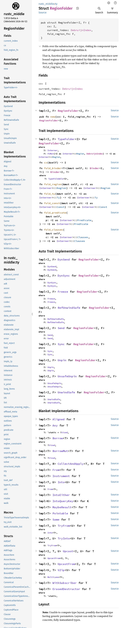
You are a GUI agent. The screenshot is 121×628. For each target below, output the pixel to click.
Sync (61, 344)
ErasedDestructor (66, 589)
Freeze (63, 291)
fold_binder (52, 168)
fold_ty (49, 193)
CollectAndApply (71, 464)
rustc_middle (46, 3)
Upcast (68, 551)
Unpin (62, 360)
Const (61, 206)
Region (80, 153)
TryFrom (64, 525)
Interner (52, 150)
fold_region (52, 184)
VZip (61, 570)
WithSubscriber (64, 583)
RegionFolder (68, 111)
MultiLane (53, 577)
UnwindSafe (66, 392)
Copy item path (77, 8)
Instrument (61, 476)
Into (61, 482)
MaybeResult (62, 507)
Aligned (58, 419)
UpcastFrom (53, 558)
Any (55, 425)
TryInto (64, 538)
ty (56, 3)
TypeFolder (66, 139)
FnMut (50, 153)
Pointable (60, 513)
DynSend (64, 259)
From (55, 470)
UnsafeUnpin (67, 376)
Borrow (57, 438)
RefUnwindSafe (69, 308)
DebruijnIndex (81, 30)
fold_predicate (55, 212)
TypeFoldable (55, 178)
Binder (94, 168)
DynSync (64, 275)
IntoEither (61, 495)
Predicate (84, 220)
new (52, 116)
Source (42, 12)
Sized (64, 432)
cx (45, 162)
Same (55, 519)
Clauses (82, 237)
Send (61, 328)
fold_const (52, 203)
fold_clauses (53, 229)
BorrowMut (60, 451)
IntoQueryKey (62, 501)
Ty (58, 197)
